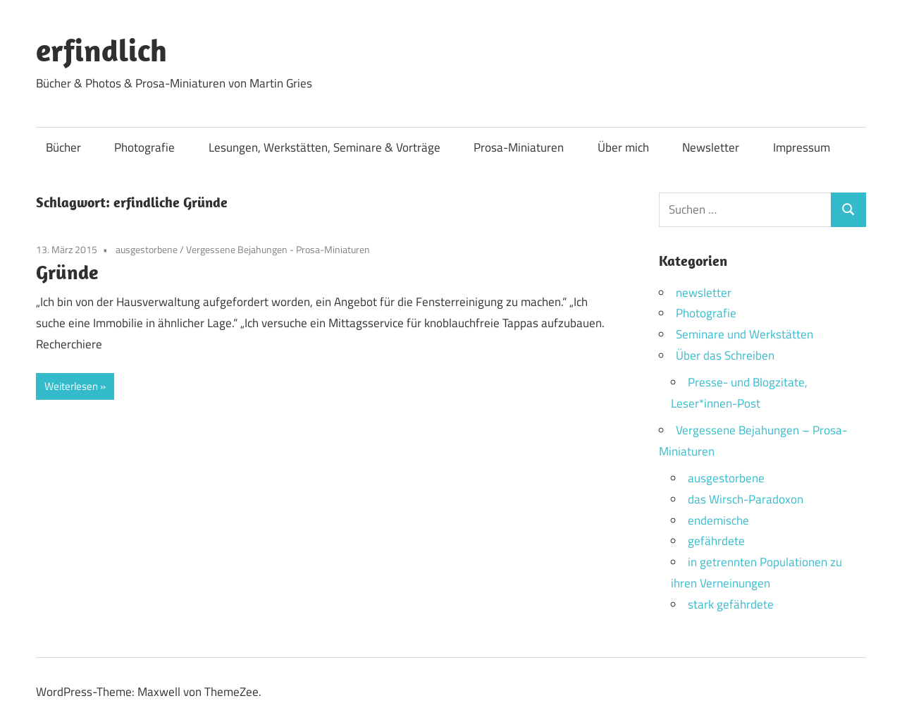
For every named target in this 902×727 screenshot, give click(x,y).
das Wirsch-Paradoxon (745, 499)
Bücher (63, 147)
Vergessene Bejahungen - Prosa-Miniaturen (278, 249)
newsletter (703, 292)
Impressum (801, 147)
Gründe (67, 271)
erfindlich (101, 50)
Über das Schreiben (725, 355)
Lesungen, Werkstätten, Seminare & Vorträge (324, 147)
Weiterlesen (71, 386)
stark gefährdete (731, 604)
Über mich (623, 147)
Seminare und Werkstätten (744, 334)
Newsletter (710, 147)
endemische (718, 520)
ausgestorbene (147, 249)
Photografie (144, 147)
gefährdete (716, 541)
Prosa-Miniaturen (519, 147)
